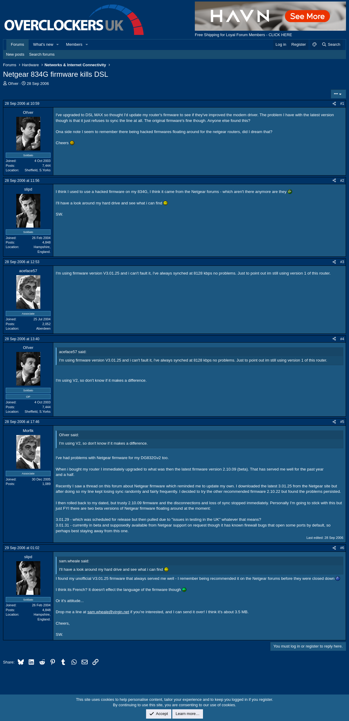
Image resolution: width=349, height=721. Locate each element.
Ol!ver (13, 83)
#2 (342, 181)
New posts (15, 54)
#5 (342, 422)
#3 (342, 262)
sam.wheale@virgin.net (108, 612)
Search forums (42, 54)
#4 (342, 339)
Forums (17, 44)
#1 (342, 103)
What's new (43, 44)
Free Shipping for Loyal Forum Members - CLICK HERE (243, 35)
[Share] (334, 103)
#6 (342, 548)
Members (74, 44)
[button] (58, 44)
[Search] (331, 44)
